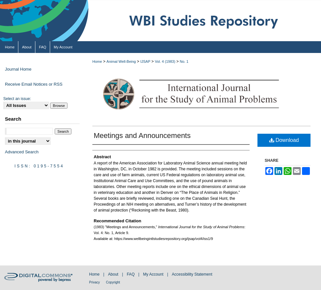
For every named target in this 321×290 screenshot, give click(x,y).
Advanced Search (22, 151)
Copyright (113, 282)
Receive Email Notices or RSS (34, 84)
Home (97, 61)
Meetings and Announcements (142, 135)
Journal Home (18, 69)
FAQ (131, 274)
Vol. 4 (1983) (165, 61)
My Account (153, 274)
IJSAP (145, 61)
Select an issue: (17, 98)
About (114, 274)
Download (284, 140)
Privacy (95, 282)
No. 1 (184, 61)
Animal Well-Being (121, 61)
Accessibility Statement (192, 274)
